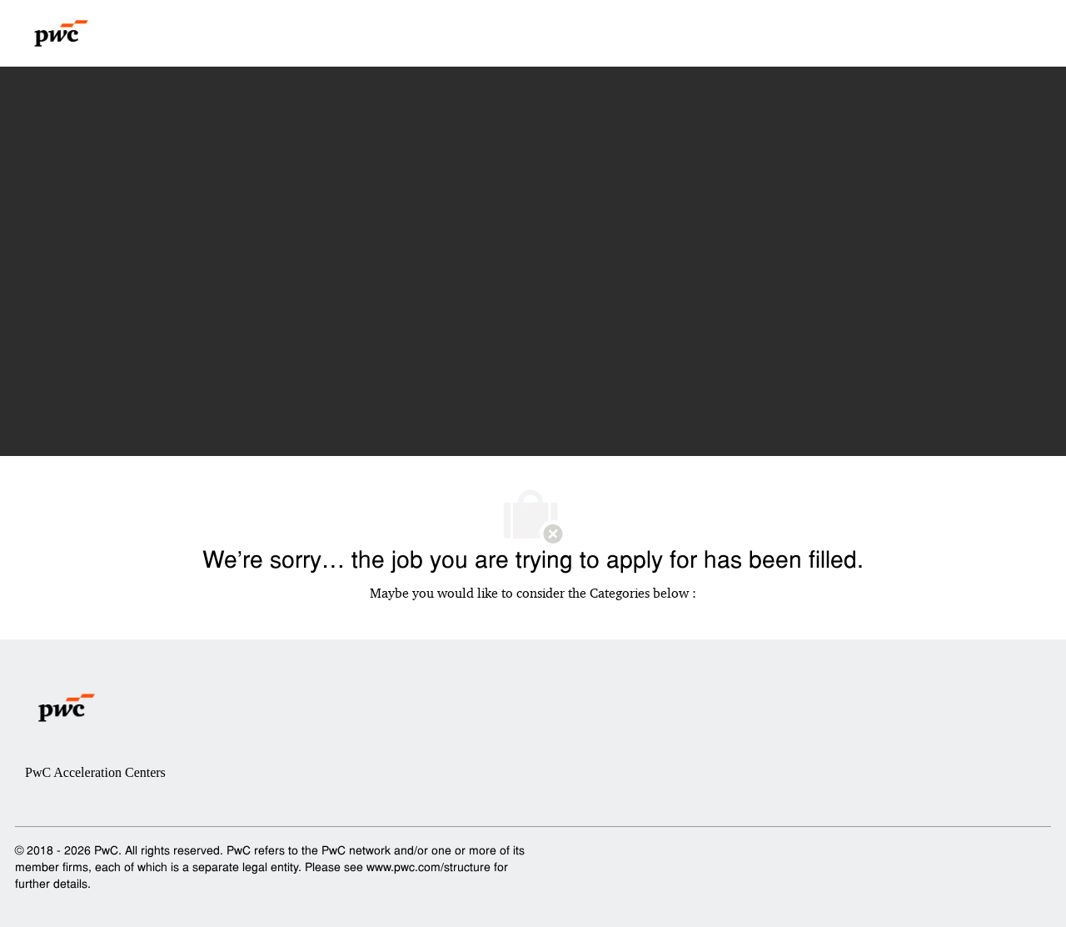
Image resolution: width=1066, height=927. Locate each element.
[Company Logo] (61, 33)
